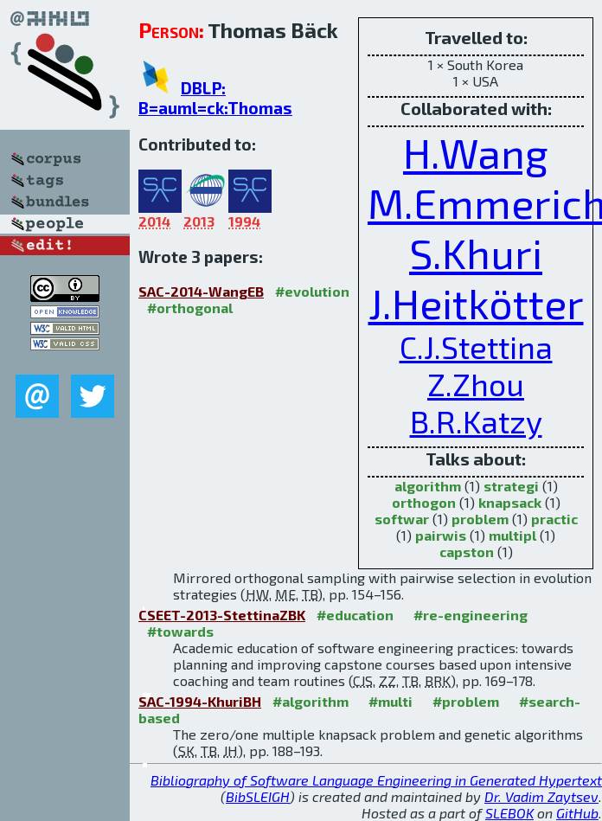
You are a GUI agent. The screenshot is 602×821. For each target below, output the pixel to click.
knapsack (509, 502)
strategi (511, 486)
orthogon (424, 502)
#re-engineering (470, 614)
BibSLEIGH (258, 796)
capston (466, 551)
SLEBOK (509, 813)
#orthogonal (190, 307)
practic (554, 518)
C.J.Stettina (476, 346)
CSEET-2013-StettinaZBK (221, 614)
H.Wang (475, 152)
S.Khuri (475, 253)
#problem (465, 701)
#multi (390, 701)
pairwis (440, 535)
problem (480, 518)
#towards (180, 631)
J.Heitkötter (476, 303)
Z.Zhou (475, 383)
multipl (512, 535)
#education (355, 614)
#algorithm (310, 701)
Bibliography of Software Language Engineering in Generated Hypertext (376, 780)
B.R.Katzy (476, 420)
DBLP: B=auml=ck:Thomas (215, 98)
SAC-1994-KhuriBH (199, 701)
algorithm (427, 486)
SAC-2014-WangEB (201, 291)
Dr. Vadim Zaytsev (541, 796)
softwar (402, 518)
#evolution (312, 291)
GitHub (577, 813)
